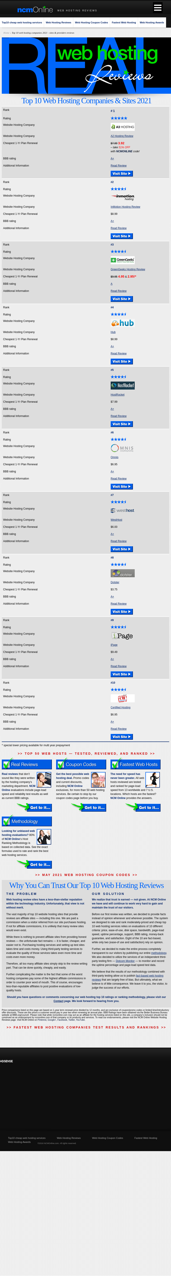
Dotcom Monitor (125, 961)
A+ (112, 158)
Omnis (114, 457)
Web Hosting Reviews (58, 22)
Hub (113, 332)
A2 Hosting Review (122, 136)
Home (6, 32)
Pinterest (42, 1020)
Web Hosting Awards (152, 22)
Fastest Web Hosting (124, 22)
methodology (158, 953)
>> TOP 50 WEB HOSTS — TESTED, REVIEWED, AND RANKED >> (86, 753)
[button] (158, 7)
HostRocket (117, 394)
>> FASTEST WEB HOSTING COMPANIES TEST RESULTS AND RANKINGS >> (86, 1027)
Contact (58, 1001)
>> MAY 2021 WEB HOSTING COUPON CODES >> (86, 875)
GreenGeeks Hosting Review (128, 269)
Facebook (62, 1020)
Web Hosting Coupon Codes (91, 22)
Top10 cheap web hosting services (22, 22)
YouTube (80, 1020)
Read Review (118, 165)
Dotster (115, 582)
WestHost (116, 519)
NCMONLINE (124, 151)
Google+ (52, 1020)
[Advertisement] (29, 1092)
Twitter (71, 1020)
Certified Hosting (120, 707)
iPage (114, 644)
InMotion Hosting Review (125, 206)
